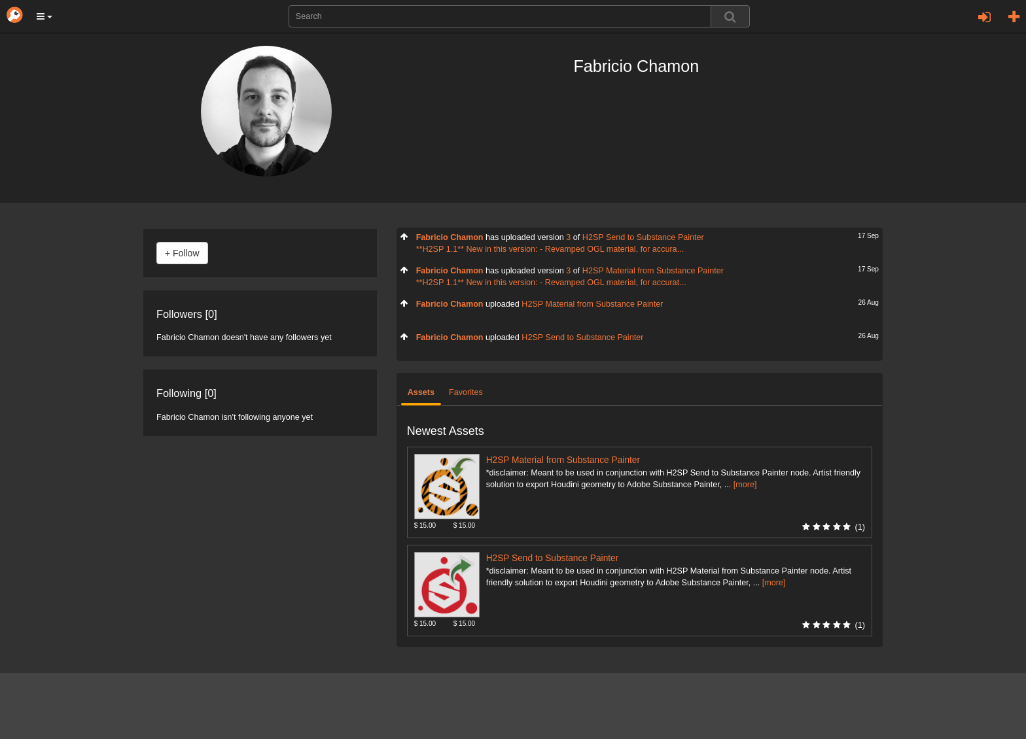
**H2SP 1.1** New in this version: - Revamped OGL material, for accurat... (551, 282)
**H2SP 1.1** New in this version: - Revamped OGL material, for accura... (550, 249)
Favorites (466, 392)
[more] (745, 484)
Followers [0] (186, 314)
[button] (44, 16)
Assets (421, 392)
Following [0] (186, 393)
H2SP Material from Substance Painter (653, 270)
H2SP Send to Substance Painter (643, 237)
